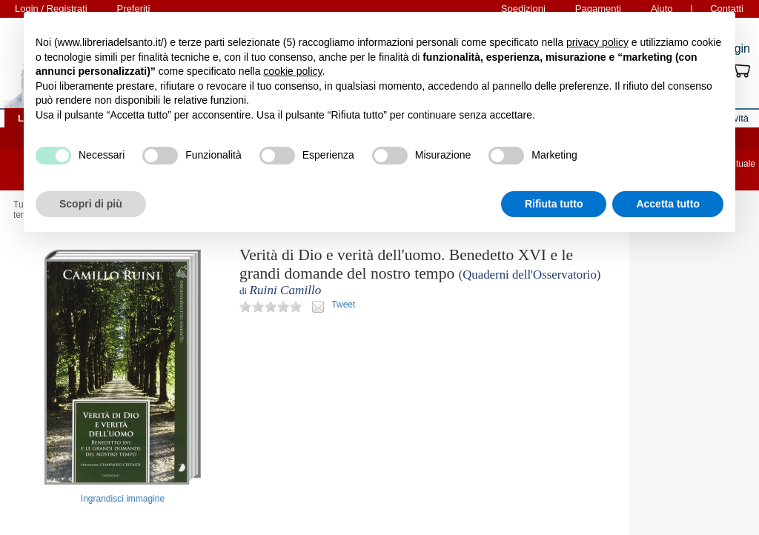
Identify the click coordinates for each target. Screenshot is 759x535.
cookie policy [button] (292, 71)
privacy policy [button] (597, 42)
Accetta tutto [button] (668, 204)
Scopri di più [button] (90, 204)
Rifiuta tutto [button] (554, 204)
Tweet (343, 304)
